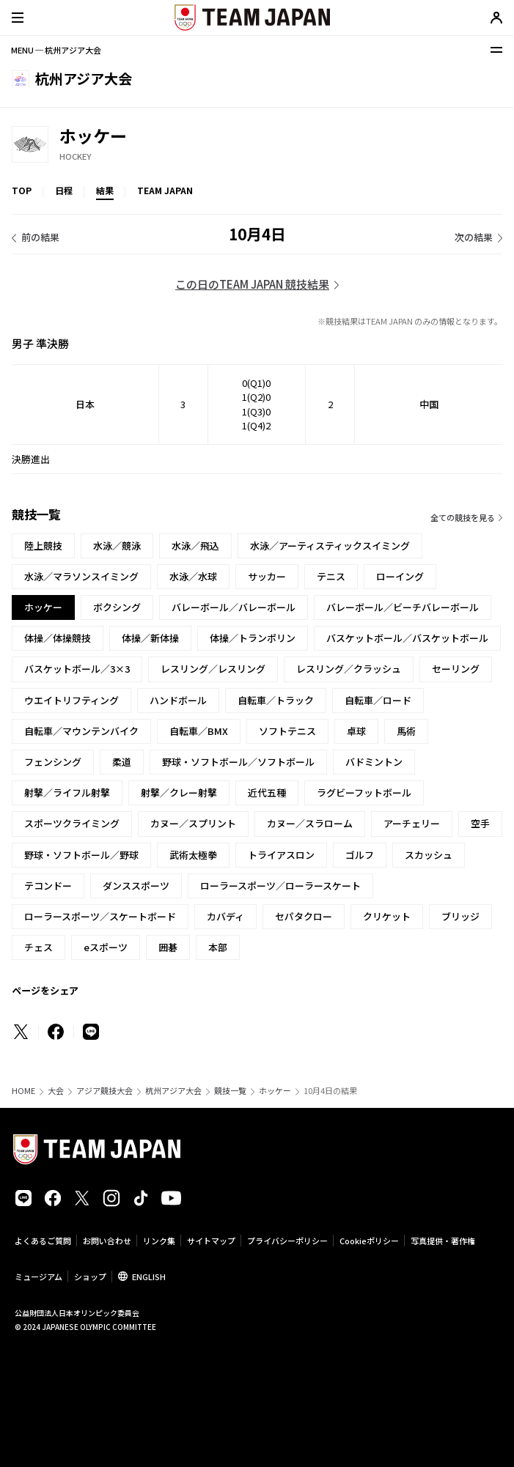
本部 (217, 947)
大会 (56, 1090)
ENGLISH (149, 1276)
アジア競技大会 (104, 1090)
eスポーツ (106, 947)
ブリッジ (460, 916)
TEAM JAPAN (165, 190)
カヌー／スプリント (193, 823)
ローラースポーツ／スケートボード (100, 916)
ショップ (90, 1276)
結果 (105, 190)
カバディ (225, 916)
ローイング (400, 576)
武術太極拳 (193, 855)
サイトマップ (211, 1240)
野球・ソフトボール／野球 (81, 855)
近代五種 (267, 792)
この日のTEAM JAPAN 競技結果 (252, 284)
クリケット (387, 916)
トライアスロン (281, 855)
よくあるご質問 (43, 1240)
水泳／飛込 (195, 546)
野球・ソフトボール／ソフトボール (238, 762)
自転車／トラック (276, 700)
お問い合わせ (107, 1240)
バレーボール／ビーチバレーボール (402, 607)
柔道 (121, 762)
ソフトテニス (287, 731)
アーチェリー (411, 823)
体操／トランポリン (252, 638)
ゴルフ (359, 855)
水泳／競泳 (117, 546)
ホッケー (275, 1090)
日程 (64, 190)
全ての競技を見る (462, 517)
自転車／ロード (378, 700)
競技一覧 (230, 1090)
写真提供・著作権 (443, 1240)
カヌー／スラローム (310, 823)
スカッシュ (428, 855)
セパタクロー (303, 916)
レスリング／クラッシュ (348, 669)
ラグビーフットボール (364, 792)
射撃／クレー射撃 (179, 792)
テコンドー (48, 886)
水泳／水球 (193, 576)
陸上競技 (43, 546)
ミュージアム (38, 1276)
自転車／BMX (198, 731)
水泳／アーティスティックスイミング (330, 546)
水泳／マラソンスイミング (81, 576)
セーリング (456, 669)
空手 (480, 823)
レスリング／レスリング (213, 669)
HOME (23, 1090)
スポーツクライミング (72, 823)
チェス (38, 947)
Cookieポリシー (369, 1240)
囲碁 (167, 947)
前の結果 (40, 237)
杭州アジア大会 (173, 1090)
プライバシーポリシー (287, 1240)
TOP (22, 190)
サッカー (267, 576)
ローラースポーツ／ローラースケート (280, 886)
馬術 (406, 731)
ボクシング (117, 607)
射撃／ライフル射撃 (67, 792)
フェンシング (52, 762)
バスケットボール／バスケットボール (407, 638)
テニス (331, 576)
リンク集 (159, 1240)
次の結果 (474, 237)
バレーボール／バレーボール (233, 607)
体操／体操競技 (57, 638)
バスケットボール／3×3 (77, 669)
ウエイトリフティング (71, 700)
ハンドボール (178, 700)
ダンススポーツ (136, 886)
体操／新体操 (150, 638)
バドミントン (374, 762)
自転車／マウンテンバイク (81, 731)
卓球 (356, 731)
